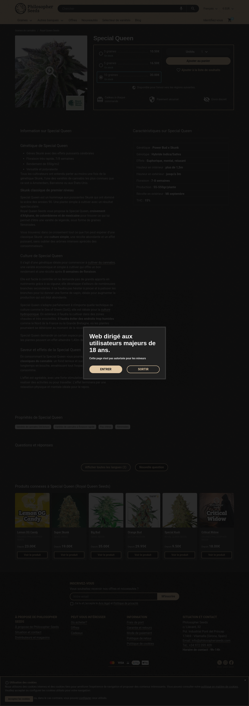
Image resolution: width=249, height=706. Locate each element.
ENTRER (105, 369)
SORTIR (143, 369)
